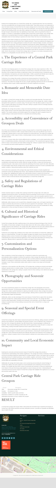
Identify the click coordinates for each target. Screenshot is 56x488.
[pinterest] (14, 438)
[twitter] (5, 438)
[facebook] (2, 438)
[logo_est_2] (10, 0)
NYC (30, 475)
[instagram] (7, 438)
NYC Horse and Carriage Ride (7, 426)
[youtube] (9, 438)
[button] (28, 464)
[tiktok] (12, 438)
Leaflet (48, 472)
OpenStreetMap (53, 472)
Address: (3, 427)
